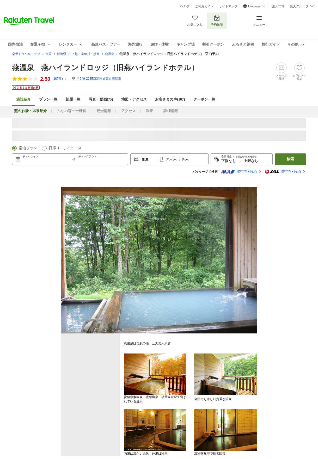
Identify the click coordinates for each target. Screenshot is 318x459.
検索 (290, 159)
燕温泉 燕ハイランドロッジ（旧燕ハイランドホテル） (105, 68)
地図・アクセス (134, 99)
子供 (181, 159)
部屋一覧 (73, 99)
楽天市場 (278, 6)
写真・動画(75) (101, 99)
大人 (169, 159)
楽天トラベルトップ (26, 54)
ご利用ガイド (204, 6)
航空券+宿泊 (239, 172)
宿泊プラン (28, 148)
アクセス (128, 111)
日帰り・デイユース (65, 148)
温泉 (149, 111)
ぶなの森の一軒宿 (71, 111)
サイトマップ (228, 6)
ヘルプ (185, 6)
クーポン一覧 (204, 99)
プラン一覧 (48, 99)
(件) (59, 78)
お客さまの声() (170, 99)
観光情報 (103, 111)
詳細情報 (170, 111)
